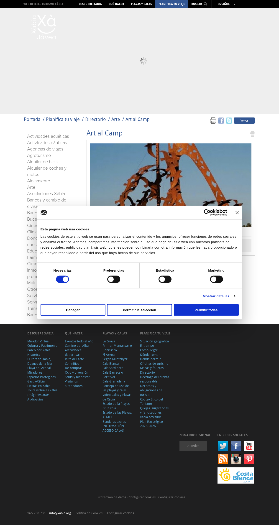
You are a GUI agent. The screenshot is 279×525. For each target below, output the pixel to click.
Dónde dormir (150, 359)
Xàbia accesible (151, 417)
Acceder (193, 445)
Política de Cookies (88, 513)
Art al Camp (137, 119)
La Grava (108, 341)
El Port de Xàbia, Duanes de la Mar (40, 361)
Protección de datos (112, 497)
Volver (244, 120)
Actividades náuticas (47, 142)
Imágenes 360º (38, 394)
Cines (32, 225)
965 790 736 (36, 513)
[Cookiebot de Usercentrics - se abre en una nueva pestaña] (207, 212)
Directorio (96, 119)
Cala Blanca (110, 363)
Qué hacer (116, 4)
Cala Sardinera (112, 368)
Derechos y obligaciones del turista (151, 390)
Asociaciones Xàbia (46, 193)
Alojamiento (38, 181)
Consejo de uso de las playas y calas (115, 388)
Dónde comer (150, 354)
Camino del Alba (77, 345)
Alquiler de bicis (42, 162)
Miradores (34, 372)
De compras (73, 368)
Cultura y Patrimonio (42, 345)
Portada (32, 119)
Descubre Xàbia (90, 4)
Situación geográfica (154, 341)
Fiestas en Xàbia (38, 386)
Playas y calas (141, 4)
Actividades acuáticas (48, 136)
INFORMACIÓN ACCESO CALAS (113, 428)
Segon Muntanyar (115, 359)
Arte (115, 119)
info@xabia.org (60, 513)
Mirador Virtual (38, 341)
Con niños (72, 363)
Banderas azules (114, 421)
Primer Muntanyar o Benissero (117, 347)
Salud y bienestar (77, 377)
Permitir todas (206, 310)
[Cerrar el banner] (237, 212)
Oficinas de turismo (154, 363)
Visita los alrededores (73, 383)
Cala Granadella (113, 381)
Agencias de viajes (45, 149)
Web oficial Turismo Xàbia (43, 4)
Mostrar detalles (216, 296)
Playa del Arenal (39, 368)
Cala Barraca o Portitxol (112, 374)
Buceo (33, 219)
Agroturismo (39, 155)
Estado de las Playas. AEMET (117, 414)
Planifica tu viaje (172, 4)
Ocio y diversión (76, 372)
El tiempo (147, 345)
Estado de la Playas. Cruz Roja (116, 405)
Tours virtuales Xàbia (42, 390)
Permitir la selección (139, 310)
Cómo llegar (149, 350)
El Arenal (108, 354)
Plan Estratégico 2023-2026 (151, 423)
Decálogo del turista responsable (154, 379)
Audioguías (35, 399)
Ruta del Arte (74, 359)
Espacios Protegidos (41, 377)
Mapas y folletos (152, 368)
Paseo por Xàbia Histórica (38, 352)
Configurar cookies (142, 497)
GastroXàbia (36, 381)
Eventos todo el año (79, 341)
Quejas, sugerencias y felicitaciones (154, 410)
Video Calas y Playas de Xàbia (116, 396)
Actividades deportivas (73, 352)
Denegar (73, 310)
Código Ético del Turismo (151, 401)
